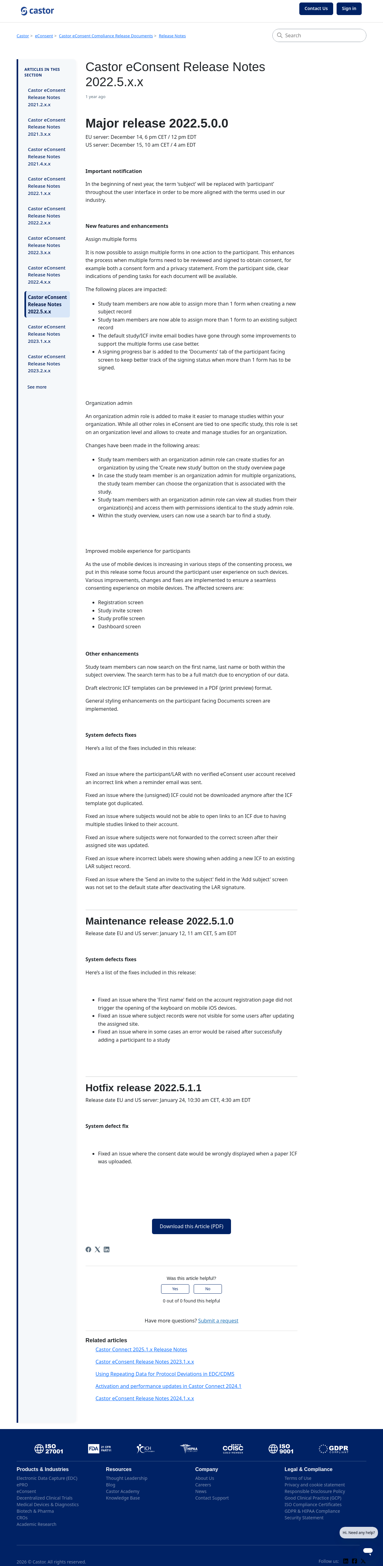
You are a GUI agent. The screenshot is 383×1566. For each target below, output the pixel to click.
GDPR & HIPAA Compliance (312, 1511)
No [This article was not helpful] (207, 1288)
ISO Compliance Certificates (313, 1504)
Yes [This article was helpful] (175, 1288)
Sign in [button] (349, 8)
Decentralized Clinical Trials (45, 1498)
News (201, 1491)
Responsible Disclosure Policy (315, 1491)
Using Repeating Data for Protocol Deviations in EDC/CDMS (165, 1373)
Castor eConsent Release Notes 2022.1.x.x (47, 185)
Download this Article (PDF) (191, 1226)
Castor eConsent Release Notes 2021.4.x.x (47, 156)
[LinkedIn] (106, 1249)
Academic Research (36, 1524)
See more (37, 387)
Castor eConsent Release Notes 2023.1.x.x (47, 333)
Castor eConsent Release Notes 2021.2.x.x (47, 97)
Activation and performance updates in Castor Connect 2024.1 (169, 1386)
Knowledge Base (123, 1498)
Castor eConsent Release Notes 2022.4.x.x (47, 274)
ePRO (22, 1485)
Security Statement (304, 1518)
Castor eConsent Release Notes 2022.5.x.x (47, 304)
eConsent (44, 36)
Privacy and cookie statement (315, 1485)
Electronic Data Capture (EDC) (47, 1478)
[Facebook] (88, 1249)
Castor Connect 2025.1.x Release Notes (141, 1349)
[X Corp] (97, 1249)
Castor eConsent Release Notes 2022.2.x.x (47, 215)
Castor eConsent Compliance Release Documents (106, 36)
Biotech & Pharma (35, 1511)
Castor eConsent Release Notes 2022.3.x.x (47, 245)
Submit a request (218, 1320)
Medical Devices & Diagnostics (48, 1504)
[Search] (319, 35)
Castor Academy (122, 1491)
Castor (23, 36)
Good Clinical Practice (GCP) (313, 1498)
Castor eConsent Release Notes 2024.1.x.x (145, 1398)
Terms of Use (298, 1478)
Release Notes (172, 36)
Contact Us (316, 8)
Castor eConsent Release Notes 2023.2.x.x (47, 363)
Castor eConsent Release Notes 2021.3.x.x (47, 127)
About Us (204, 1478)
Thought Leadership (126, 1478)
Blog (110, 1485)
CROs (22, 1518)
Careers (203, 1485)
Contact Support (212, 1498)
